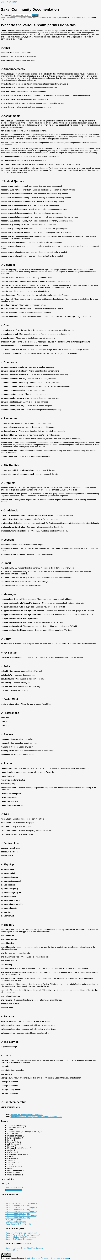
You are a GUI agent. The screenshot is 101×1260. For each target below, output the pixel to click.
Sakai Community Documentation (14, 17)
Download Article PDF (14, 1187)
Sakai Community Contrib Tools (18, 1224)
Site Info (7, 924)
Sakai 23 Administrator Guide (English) (21, 1208)
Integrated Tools (11, 1250)
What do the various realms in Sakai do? (26, 1115)
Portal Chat (9, 699)
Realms (62, 17)
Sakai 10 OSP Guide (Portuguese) (19, 1239)
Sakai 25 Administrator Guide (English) (21, 1203)
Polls (5, 666)
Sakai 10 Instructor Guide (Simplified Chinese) (24, 1248)
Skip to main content (9, 2)
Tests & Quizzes (12, 181)
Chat (5, 325)
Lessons (8, 539)
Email (6, 563)
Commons (9, 362)
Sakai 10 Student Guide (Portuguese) (20, 1237)
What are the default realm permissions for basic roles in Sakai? (36, 1117)
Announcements (13, 69)
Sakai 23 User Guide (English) (17, 1210)
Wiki (5, 814)
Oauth (6, 638)
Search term (6, 15)
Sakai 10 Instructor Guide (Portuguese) (21, 1233)
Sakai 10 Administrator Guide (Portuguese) (22, 1235)
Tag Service (10, 1041)
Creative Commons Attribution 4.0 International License (47, 1258)
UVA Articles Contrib (13, 1220)
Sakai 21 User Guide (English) (17, 1218)
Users (6, 1055)
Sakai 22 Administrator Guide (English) (21, 1212)
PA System (9, 652)
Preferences (10, 712)
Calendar (8, 264)
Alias (5, 47)
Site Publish (10, 465)
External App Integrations (15, 1222)
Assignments (10, 115)
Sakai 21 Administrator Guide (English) (43, 17)
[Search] (21, 15)
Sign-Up (7, 864)
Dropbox (8, 482)
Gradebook (9, 510)
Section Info (10, 843)
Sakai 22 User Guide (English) (17, 1214)
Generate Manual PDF (13, 1190)
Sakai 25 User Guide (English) (17, 1205)
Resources (9, 418)
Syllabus (8, 1016)
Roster (6, 763)
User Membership (13, 1102)
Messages (8, 594)
